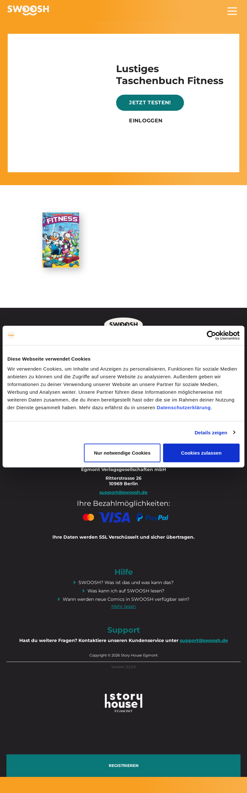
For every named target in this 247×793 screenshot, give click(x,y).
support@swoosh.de (204, 640)
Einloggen (145, 121)
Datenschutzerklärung (184, 407)
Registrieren (124, 765)
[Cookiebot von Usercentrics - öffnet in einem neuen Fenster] (211, 335)
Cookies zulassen (201, 453)
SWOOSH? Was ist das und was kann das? (126, 582)
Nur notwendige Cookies (122, 453)
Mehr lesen (123, 606)
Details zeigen (211, 432)
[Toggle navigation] (232, 10)
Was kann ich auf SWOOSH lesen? (125, 591)
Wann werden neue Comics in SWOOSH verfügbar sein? (126, 599)
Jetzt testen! (150, 102)
